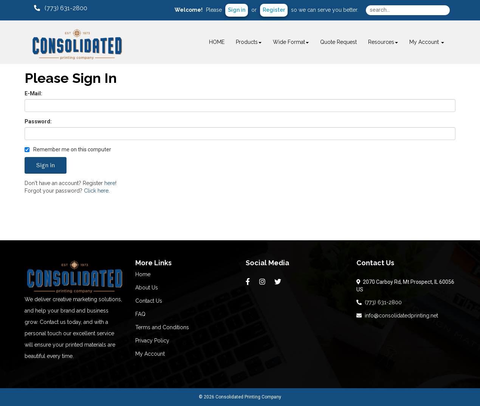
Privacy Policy (152, 341)
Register (274, 10)
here (109, 183)
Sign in (236, 10)
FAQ (140, 314)
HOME (217, 42)
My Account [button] (426, 42)
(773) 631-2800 (379, 302)
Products (249, 42)
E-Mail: (33, 93)
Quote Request (338, 42)
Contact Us (148, 301)
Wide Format (291, 42)
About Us (146, 288)
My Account (150, 354)
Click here (96, 191)
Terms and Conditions (162, 327)
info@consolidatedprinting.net (397, 316)
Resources (383, 42)
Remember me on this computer (68, 149)
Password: (38, 121)
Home (142, 274)
